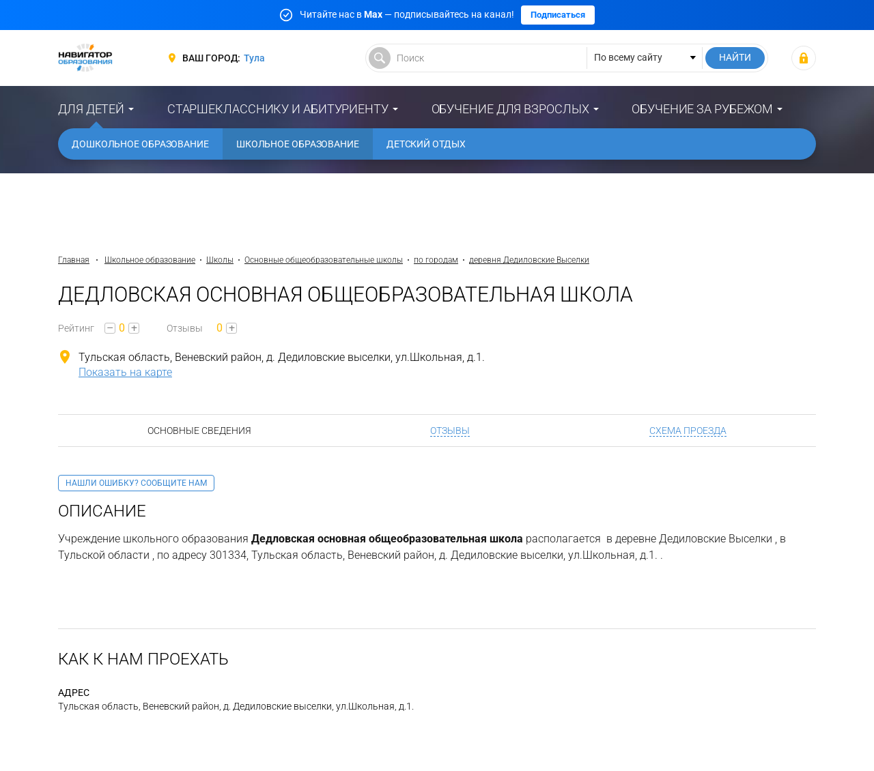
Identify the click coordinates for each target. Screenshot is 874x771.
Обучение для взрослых (510, 109)
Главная (73, 260)
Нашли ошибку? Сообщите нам (136, 483)
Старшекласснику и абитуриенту (278, 109)
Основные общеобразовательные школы (323, 260)
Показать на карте (125, 372)
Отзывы (450, 430)
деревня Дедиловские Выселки (529, 260)
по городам (436, 260)
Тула (254, 58)
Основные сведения (199, 430)
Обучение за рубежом (702, 109)
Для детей (91, 109)
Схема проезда (688, 430)
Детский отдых (426, 144)
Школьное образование (297, 144)
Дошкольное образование (140, 144)
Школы (220, 260)
